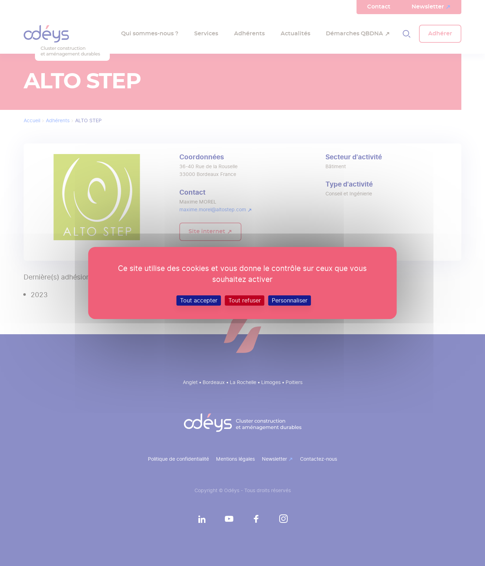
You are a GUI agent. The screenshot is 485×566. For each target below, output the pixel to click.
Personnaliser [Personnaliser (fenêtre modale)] (289, 300)
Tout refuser (244, 300)
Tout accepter (198, 300)
